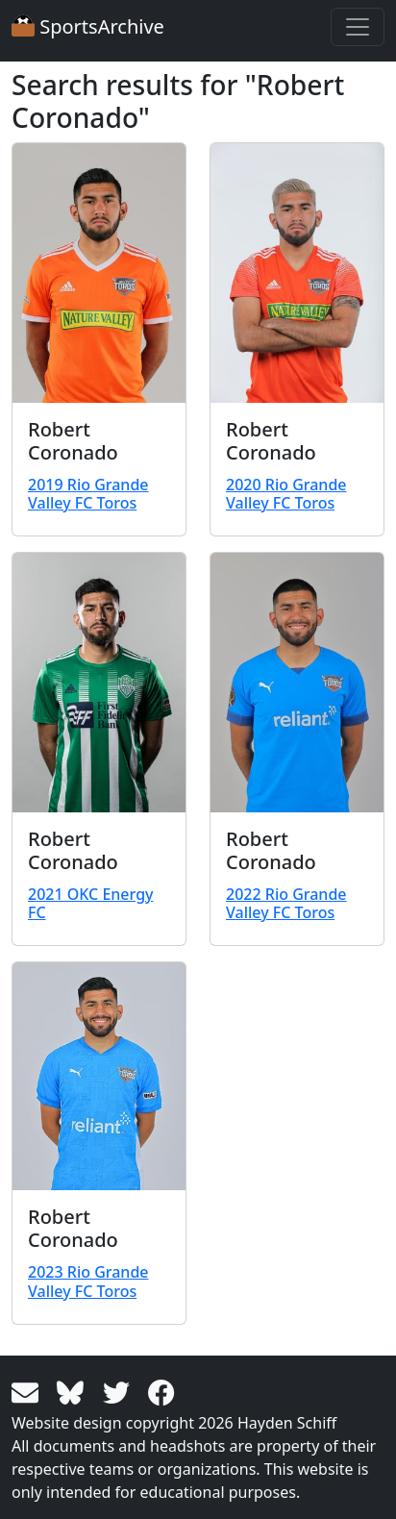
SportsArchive (88, 26)
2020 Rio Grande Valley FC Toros (286, 493)
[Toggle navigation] (357, 27)
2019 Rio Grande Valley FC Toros (88, 493)
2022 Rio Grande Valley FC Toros (286, 903)
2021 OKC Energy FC (91, 903)
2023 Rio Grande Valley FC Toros (88, 1281)
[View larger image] (99, 273)
